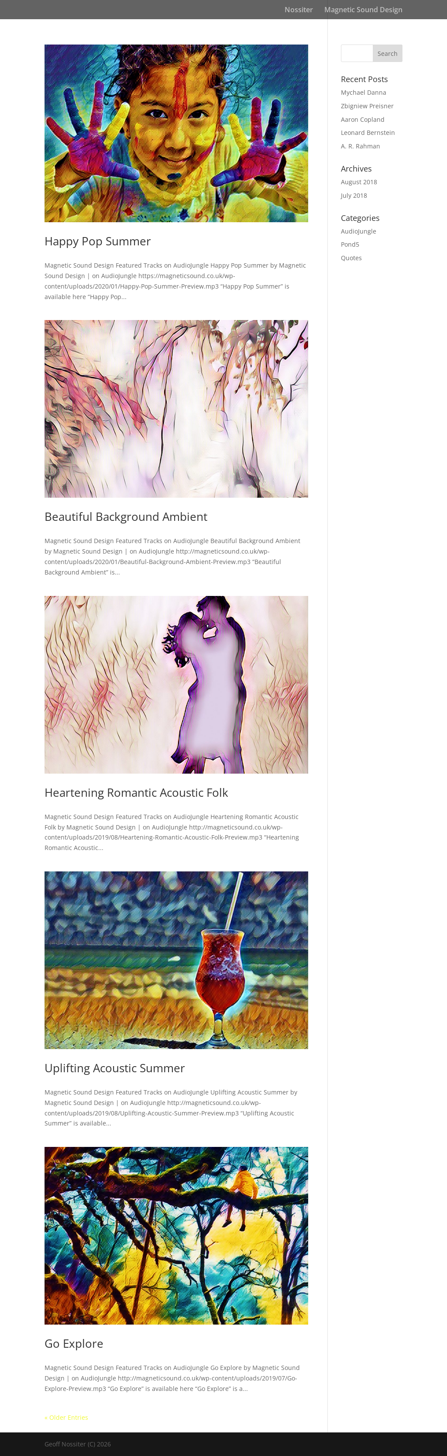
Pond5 (350, 244)
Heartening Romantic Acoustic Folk (136, 792)
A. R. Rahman (360, 146)
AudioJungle (358, 231)
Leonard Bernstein (368, 132)
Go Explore (74, 1343)
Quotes (351, 258)
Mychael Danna (363, 92)
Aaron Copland (363, 119)
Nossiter (299, 10)
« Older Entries (66, 1417)
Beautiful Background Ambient (126, 516)
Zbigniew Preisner (367, 106)
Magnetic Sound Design (363, 10)
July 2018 (354, 195)
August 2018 (359, 182)
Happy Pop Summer (98, 241)
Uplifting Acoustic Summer (115, 1068)
